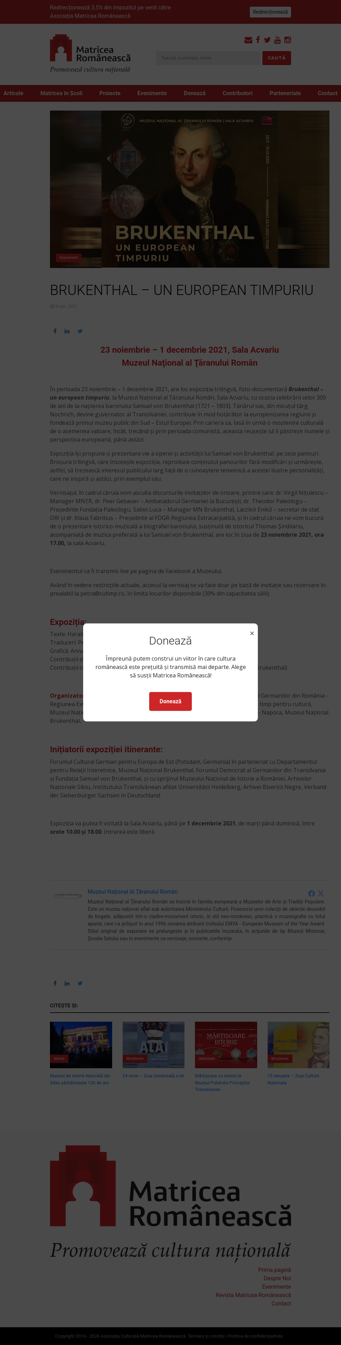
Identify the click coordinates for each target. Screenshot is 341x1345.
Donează (170, 701)
